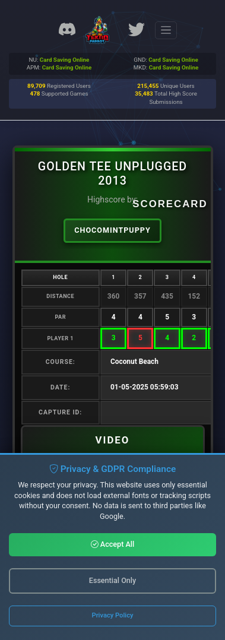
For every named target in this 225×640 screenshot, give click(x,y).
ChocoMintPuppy (112, 230)
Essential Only (112, 580)
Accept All (113, 544)
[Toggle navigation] (166, 30)
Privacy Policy (113, 615)
